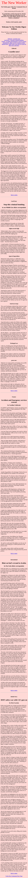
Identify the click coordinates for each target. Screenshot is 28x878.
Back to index (14, 195)
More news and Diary (14, 45)
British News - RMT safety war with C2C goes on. (14, 44)
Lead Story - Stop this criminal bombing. (14, 40)
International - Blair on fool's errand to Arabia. (14, 42)
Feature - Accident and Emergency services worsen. (14, 41)
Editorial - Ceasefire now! (14, 38)
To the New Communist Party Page (14, 876)
